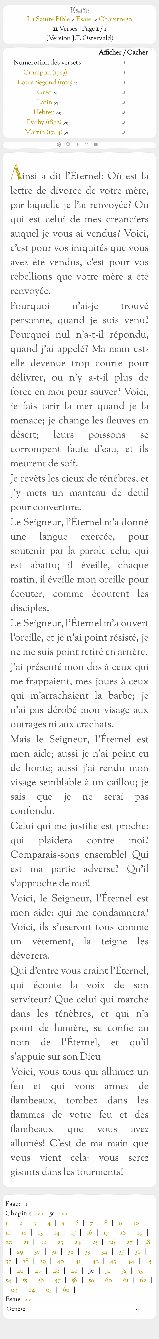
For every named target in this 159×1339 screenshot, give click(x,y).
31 (54, 1252)
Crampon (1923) (45, 73)
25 (95, 1242)
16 (89, 1233)
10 (136, 1223)
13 (40, 1233)
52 (124, 1271)
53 (140, 1271)
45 (148, 1261)
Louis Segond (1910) (46, 83)
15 (73, 1233)
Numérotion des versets (47, 63)
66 (66, 1290)
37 (9, 1261)
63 (14, 1290)
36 (138, 1252)
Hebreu (44, 112)
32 (70, 1252)
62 (143, 1280)
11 (8, 1233)
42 (95, 1261)
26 (112, 1242)
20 (9, 1242)
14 (57, 1233)
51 (108, 1271)
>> (64, 1214)
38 (26, 1261)
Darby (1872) (44, 122)
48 (56, 1271)
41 (78, 1261)
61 (126, 1280)
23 (60, 1242)
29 (20, 1252)
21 (26, 1242)
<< (40, 1214)
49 (74, 1271)
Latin (44, 102)
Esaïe (83, 19)
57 (58, 1280)
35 (121, 1252)
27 (129, 1242)
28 (147, 1242)
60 (108, 1280)
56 (41, 1280)
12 (24, 1233)
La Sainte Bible (49, 19)
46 (20, 1271)
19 (139, 1233)
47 (38, 1271)
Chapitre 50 (115, 19)
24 (77, 1242)
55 (25, 1280)
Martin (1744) (43, 132)
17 (106, 1233)
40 (60, 1261)
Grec (44, 92)
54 (8, 1280)
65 (49, 1290)
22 (43, 1242)
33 (87, 1252)
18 (123, 1233)
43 (113, 1261)
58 (74, 1280)
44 (130, 1261)
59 (91, 1280)
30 (37, 1252)
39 (43, 1261)
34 (104, 1252)
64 (31, 1290)
